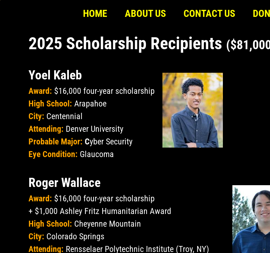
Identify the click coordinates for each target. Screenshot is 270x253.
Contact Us (209, 13)
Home (95, 13)
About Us (145, 13)
